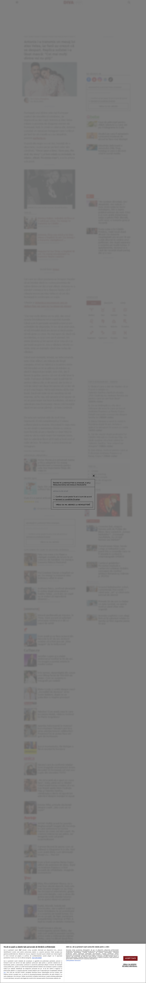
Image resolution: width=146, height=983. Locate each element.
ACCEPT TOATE (130, 958)
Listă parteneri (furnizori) (73, 960)
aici (5, 972)
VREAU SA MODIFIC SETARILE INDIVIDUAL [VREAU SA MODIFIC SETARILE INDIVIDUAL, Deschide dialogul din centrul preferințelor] (129, 965)
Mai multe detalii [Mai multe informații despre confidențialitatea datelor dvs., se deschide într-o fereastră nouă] (37, 957)
